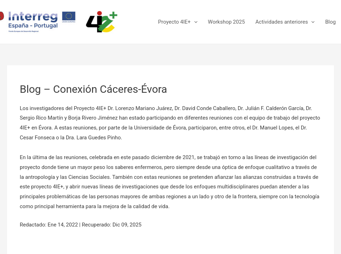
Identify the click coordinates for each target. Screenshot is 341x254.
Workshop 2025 (226, 22)
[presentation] (194, 22)
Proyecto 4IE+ (177, 22)
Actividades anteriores (285, 22)
